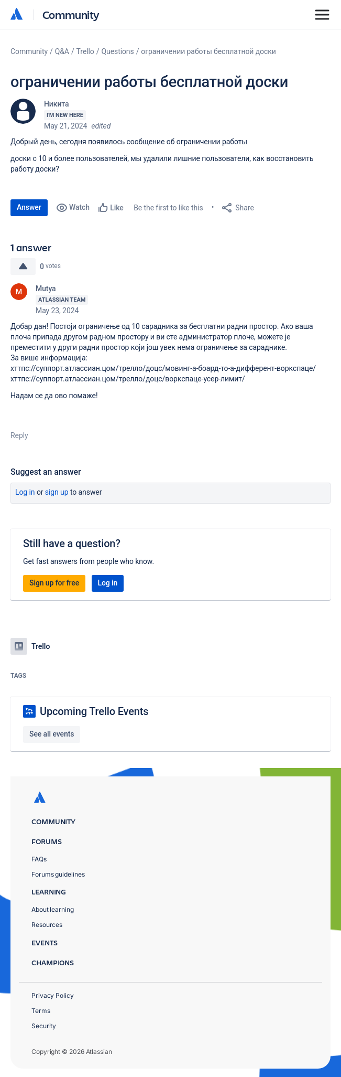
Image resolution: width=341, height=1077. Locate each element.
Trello (85, 51)
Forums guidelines (58, 874)
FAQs (39, 859)
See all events (51, 734)
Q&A (62, 51)
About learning (52, 909)
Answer (29, 207)
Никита (56, 104)
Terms (40, 1011)
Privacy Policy (52, 995)
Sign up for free (54, 583)
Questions (117, 51)
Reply (19, 435)
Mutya (46, 288)
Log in (25, 492)
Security (43, 1026)
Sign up (57, 492)
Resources (46, 925)
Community (71, 14)
